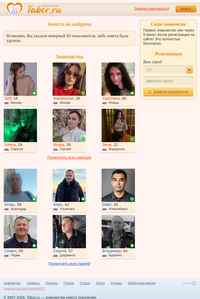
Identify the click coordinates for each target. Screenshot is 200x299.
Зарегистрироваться (152, 9)
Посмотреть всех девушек (69, 157)
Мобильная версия (142, 283)
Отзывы (116, 283)
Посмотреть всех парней (69, 264)
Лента (100, 283)
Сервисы (33, 283)
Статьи (85, 283)
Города (69, 283)
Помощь (52, 283)
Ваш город (152, 62)
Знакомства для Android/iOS (24, 288)
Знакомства (12, 283)
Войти (186, 9)
